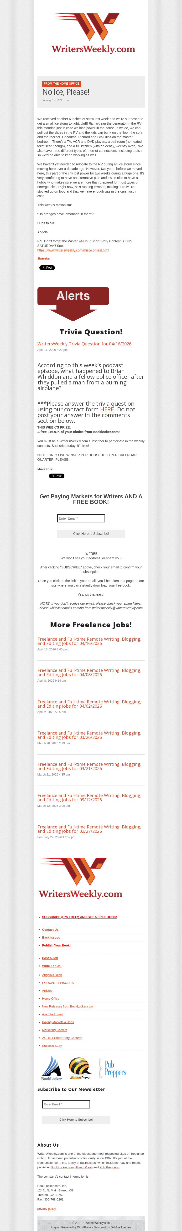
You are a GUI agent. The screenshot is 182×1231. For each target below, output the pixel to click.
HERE (107, 409)
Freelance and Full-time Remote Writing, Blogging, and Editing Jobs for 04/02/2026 (89, 704)
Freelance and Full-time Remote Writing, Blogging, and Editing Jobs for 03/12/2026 (89, 797)
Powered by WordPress (76, 1227)
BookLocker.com (62, 1167)
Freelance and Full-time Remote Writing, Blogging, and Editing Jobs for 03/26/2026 (89, 735)
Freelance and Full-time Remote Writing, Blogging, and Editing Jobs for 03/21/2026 (89, 766)
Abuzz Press (84, 1167)
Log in (55, 1227)
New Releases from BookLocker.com (67, 1006)
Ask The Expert (52, 1014)
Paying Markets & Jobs (58, 1022)
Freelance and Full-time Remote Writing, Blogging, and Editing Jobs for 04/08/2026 (89, 672)
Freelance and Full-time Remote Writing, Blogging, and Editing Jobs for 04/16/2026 (89, 641)
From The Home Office (61, 83)
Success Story (52, 1045)
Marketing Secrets (54, 1030)
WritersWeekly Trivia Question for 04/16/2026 (84, 344)
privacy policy (46, 1209)
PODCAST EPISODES (58, 983)
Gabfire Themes (121, 1227)
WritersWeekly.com (96, 1223)
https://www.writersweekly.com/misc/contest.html (73, 250)
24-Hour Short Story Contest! (62, 1038)
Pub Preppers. (109, 1167)
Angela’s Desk (52, 975)
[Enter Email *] (81, 518)
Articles (47, 990)
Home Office (50, 998)
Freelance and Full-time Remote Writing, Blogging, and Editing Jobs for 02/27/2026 (89, 829)
